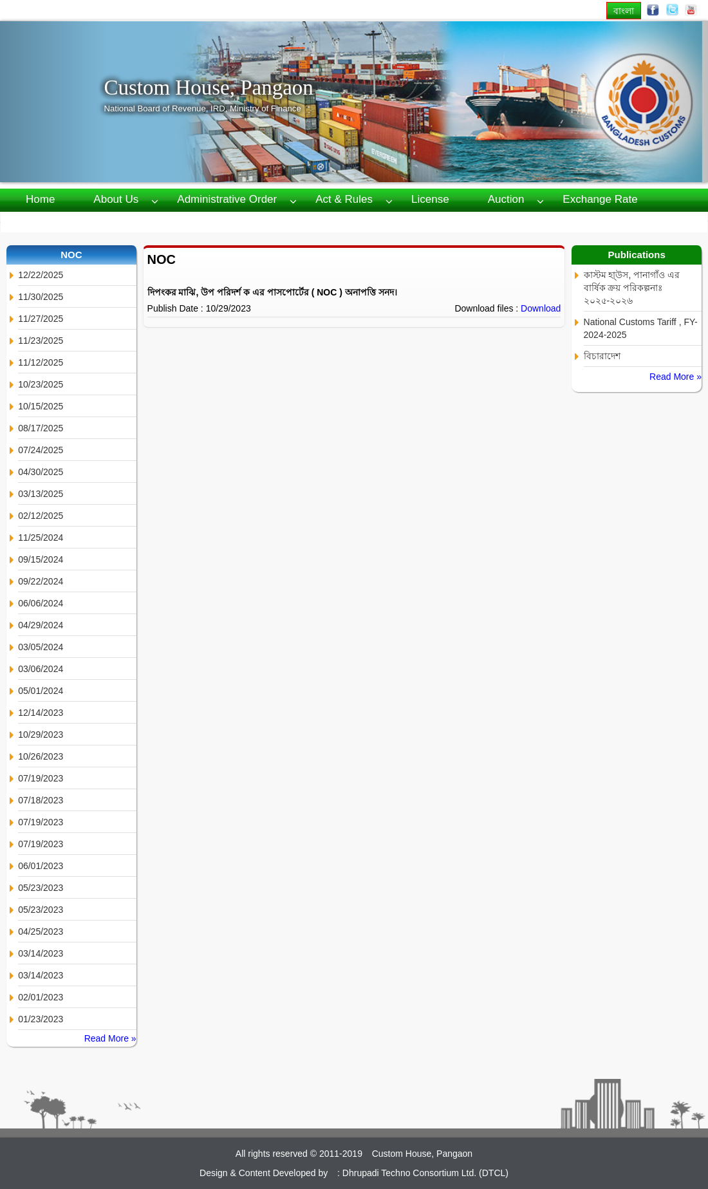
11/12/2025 (40, 362)
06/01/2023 (40, 866)
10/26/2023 (40, 756)
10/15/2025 (40, 406)
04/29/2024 (40, 625)
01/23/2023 (40, 1019)
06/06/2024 (40, 603)
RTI (34, 221)
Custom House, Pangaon (208, 87)
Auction (506, 199)
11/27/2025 (40, 319)
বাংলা (623, 11)
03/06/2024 (40, 669)
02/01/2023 (40, 997)
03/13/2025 (40, 494)
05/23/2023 (40, 888)
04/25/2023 (40, 931)
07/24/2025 (40, 450)
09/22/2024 (40, 581)
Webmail (277, 221)
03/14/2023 (40, 953)
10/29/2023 (40, 734)
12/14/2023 (40, 712)
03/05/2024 (40, 647)
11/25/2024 (40, 537)
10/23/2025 (40, 384)
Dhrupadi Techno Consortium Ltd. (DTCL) (425, 1173)
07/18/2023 (40, 800)
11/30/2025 (40, 297)
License (430, 199)
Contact (199, 221)
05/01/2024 (40, 691)
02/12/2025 (40, 515)
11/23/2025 (40, 340)
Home (40, 199)
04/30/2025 (40, 472)
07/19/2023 (40, 778)
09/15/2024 (40, 559)
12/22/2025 (40, 275)
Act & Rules (344, 199)
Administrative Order (227, 199)
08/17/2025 (40, 428)
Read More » (110, 1038)
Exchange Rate (600, 199)
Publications (111, 221)
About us (115, 199)
